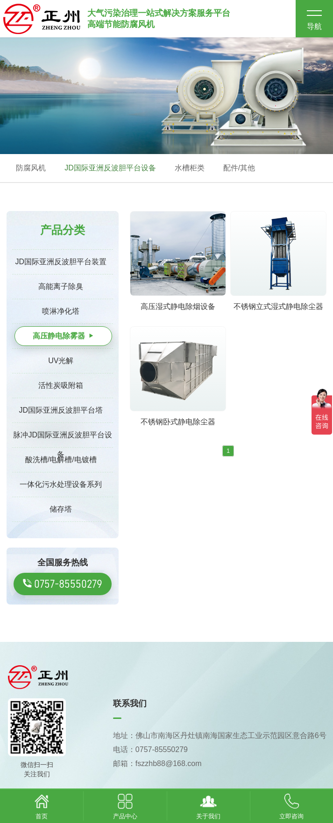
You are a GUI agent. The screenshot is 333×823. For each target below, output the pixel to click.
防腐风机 (31, 168)
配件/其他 (239, 168)
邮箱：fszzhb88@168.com (157, 763)
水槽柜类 (190, 168)
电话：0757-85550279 (150, 749)
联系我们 (130, 703)
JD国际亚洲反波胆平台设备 (110, 168)
